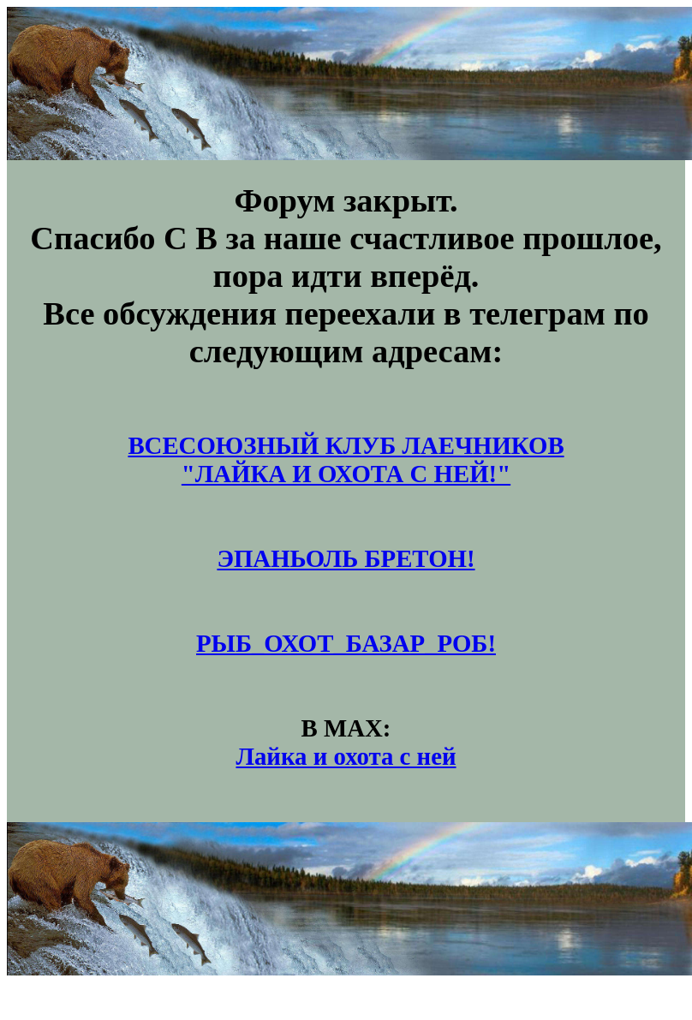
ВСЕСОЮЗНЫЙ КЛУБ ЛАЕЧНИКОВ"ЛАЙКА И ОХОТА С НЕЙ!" (346, 459)
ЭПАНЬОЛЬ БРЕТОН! (345, 558)
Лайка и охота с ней (346, 756)
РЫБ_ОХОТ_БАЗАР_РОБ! (346, 643)
